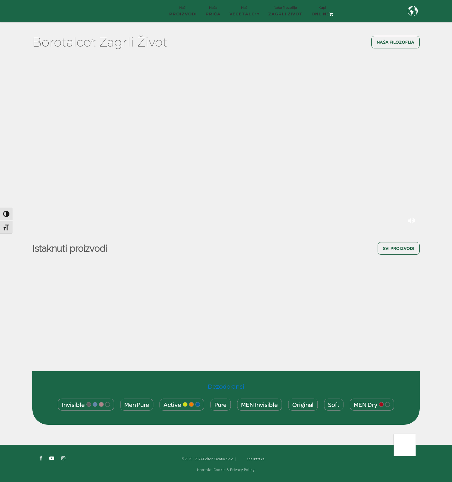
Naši (183, 13)
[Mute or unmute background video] (412, 220)
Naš (244, 13)
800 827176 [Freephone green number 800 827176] (256, 459)
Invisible (86, 404)
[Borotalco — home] (64, 10)
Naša (213, 13)
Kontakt (204, 469)
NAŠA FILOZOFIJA (395, 42)
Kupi (322, 13)
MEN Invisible (259, 404)
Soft (333, 404)
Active (182, 404)
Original (303, 404)
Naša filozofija (285, 13)
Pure (220, 404)
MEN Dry (372, 404)
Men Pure (136, 404)
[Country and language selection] (413, 11)
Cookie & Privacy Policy (234, 469)
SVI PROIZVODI (398, 248)
